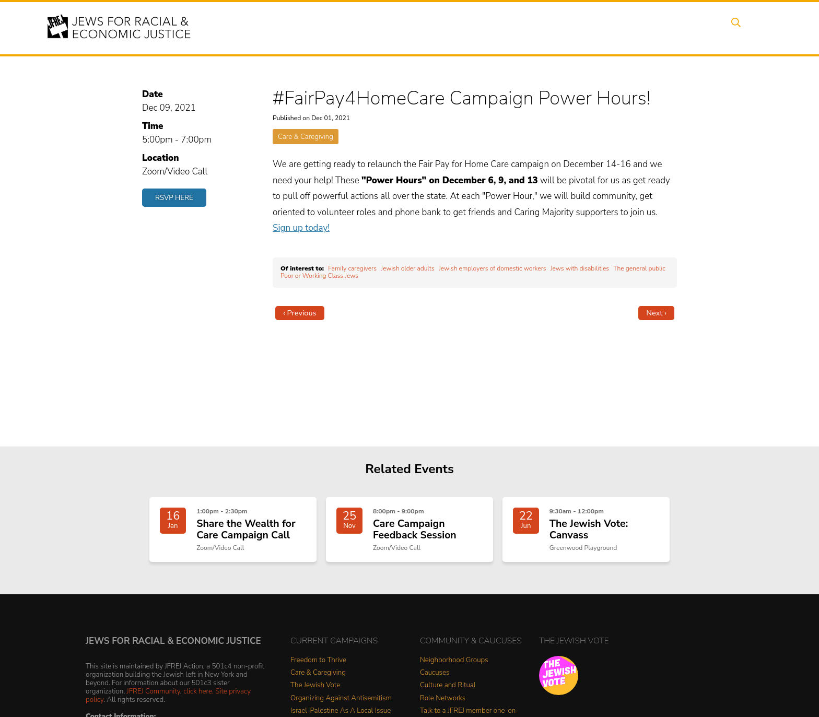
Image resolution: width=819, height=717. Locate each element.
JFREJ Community (153, 695)
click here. (198, 695)
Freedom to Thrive (318, 665)
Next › (656, 313)
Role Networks (442, 702)
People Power (505, 27)
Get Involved (610, 27)
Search (744, 27)
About (368, 27)
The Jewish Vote (315, 690)
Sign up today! (301, 228)
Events (409, 27)
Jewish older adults (408, 268)
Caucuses (434, 677)
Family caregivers (352, 268)
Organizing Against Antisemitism (341, 702)
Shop (705, 27)
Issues (450, 27)
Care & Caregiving (305, 137)
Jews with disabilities (580, 268)
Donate (664, 27)
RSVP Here (174, 198)
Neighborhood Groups (454, 665)
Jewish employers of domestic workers (492, 268)
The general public (639, 268)
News (559, 27)
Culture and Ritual (448, 690)
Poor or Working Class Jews (319, 276)
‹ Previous (300, 313)
